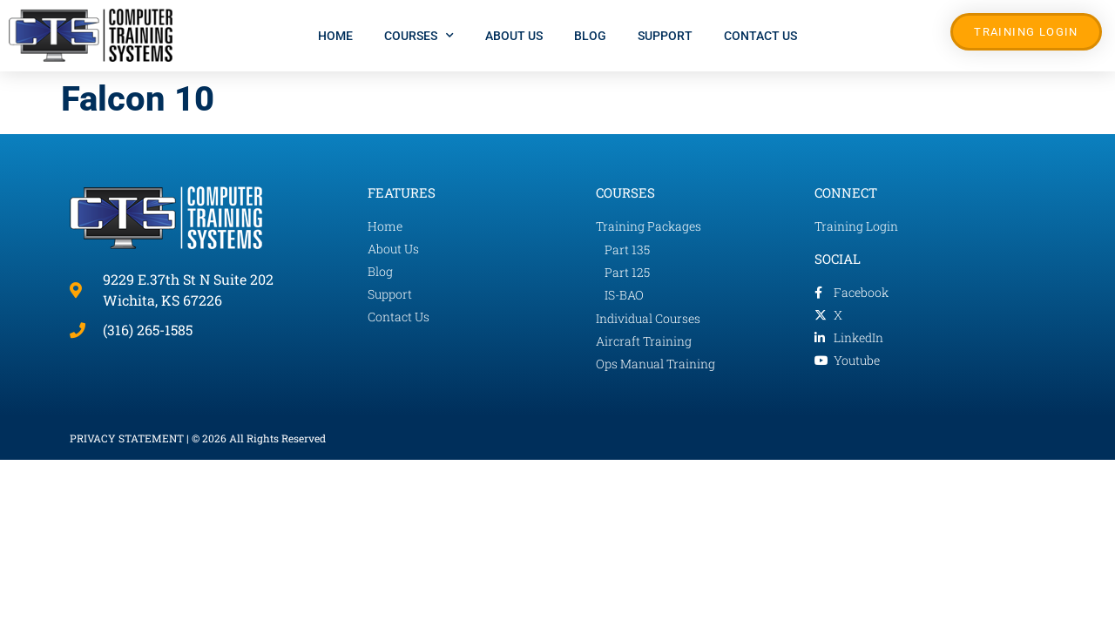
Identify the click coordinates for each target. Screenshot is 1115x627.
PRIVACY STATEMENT (127, 438)
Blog (590, 36)
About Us (514, 36)
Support (665, 36)
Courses (419, 36)
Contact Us (760, 36)
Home (335, 36)
